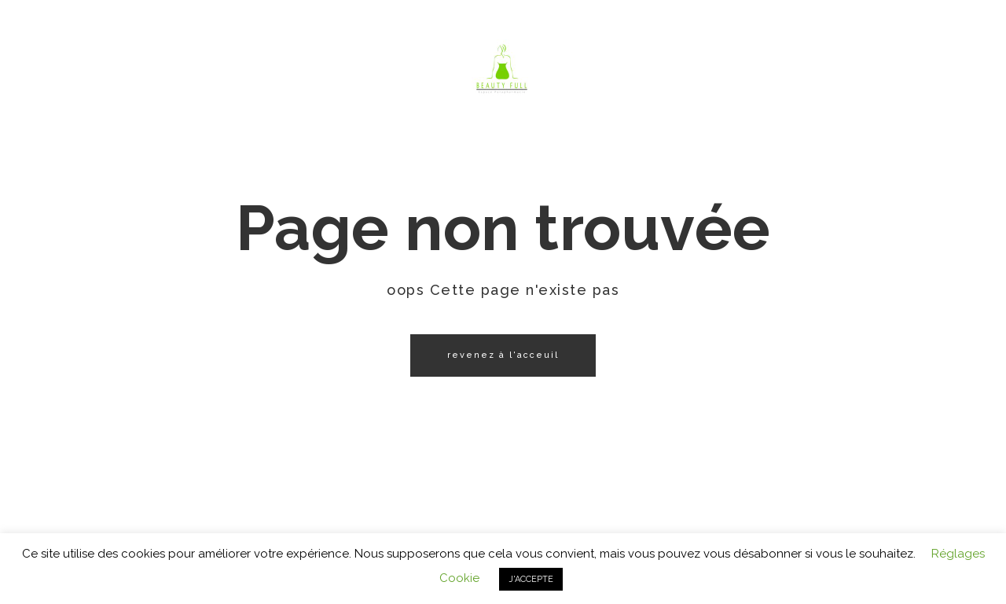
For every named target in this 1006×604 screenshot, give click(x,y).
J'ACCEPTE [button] (531, 579)
